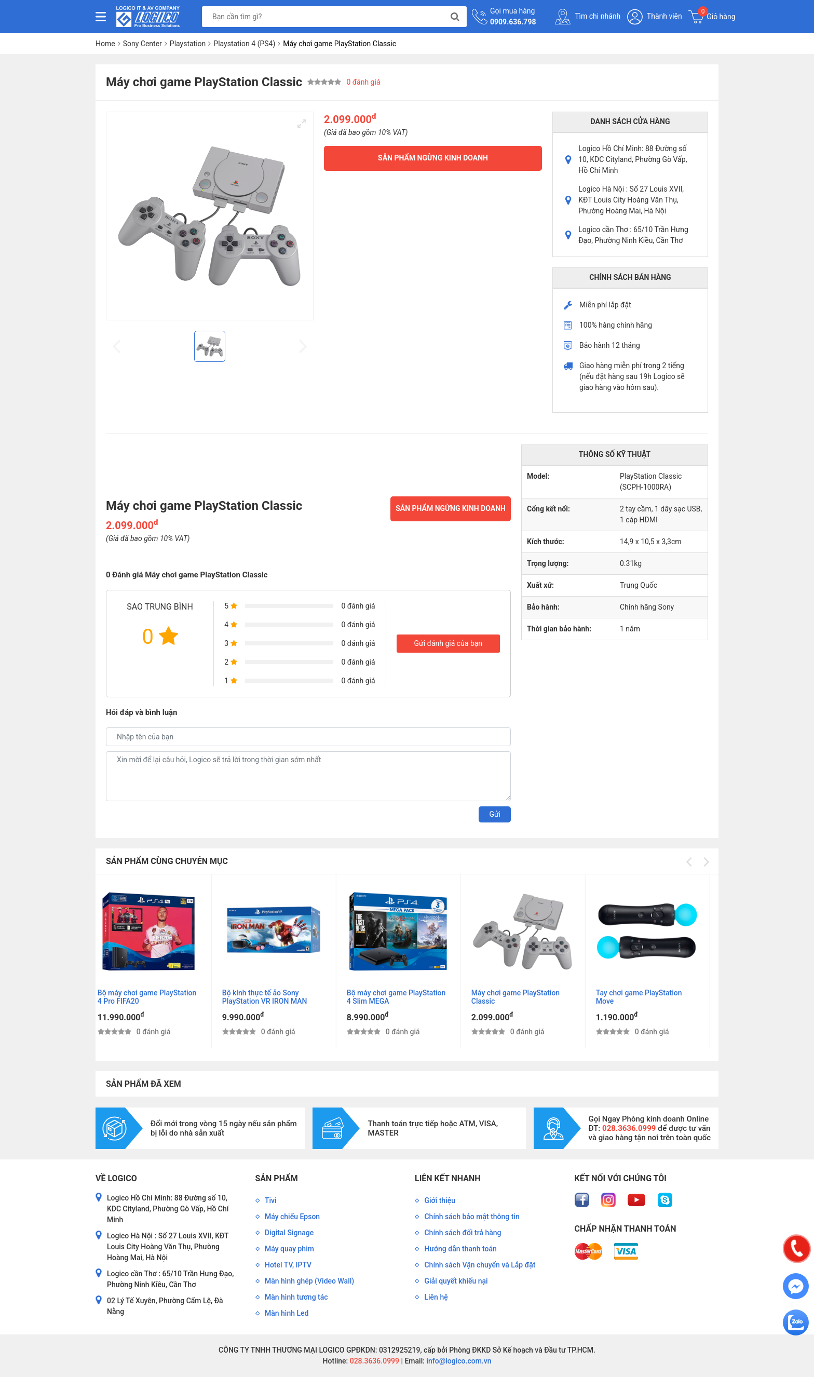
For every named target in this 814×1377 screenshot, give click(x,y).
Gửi (494, 814)
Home (105, 43)
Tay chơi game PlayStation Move (647, 997)
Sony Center (142, 43)
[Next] (705, 862)
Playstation (188, 43)
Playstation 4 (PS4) (244, 43)
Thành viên (654, 17)
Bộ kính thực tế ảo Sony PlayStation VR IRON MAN (273, 997)
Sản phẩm (276, 1178)
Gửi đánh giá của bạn (448, 643)
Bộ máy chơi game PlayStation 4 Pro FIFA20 (155, 997)
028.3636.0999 (373, 1361)
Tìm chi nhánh (587, 16)
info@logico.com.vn (458, 1361)
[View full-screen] (301, 123)
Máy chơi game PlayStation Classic (524, 997)
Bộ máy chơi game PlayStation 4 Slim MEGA (404, 997)
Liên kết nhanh (447, 1178)
